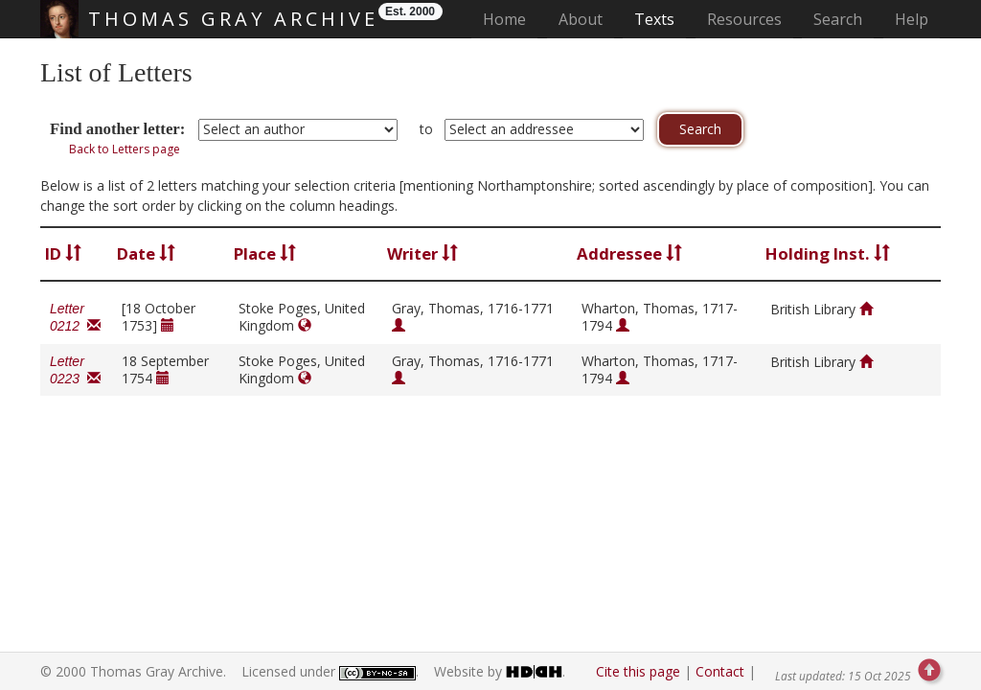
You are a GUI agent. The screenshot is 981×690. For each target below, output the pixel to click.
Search (837, 19)
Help (911, 19)
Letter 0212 (75, 317)
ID (63, 253)
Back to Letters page (124, 149)
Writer (422, 253)
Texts (654, 19)
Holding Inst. (827, 253)
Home (510, 19)
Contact (720, 671)
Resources (744, 19)
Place (265, 253)
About (581, 19)
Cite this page (638, 671)
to (426, 129)
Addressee (629, 253)
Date (146, 253)
